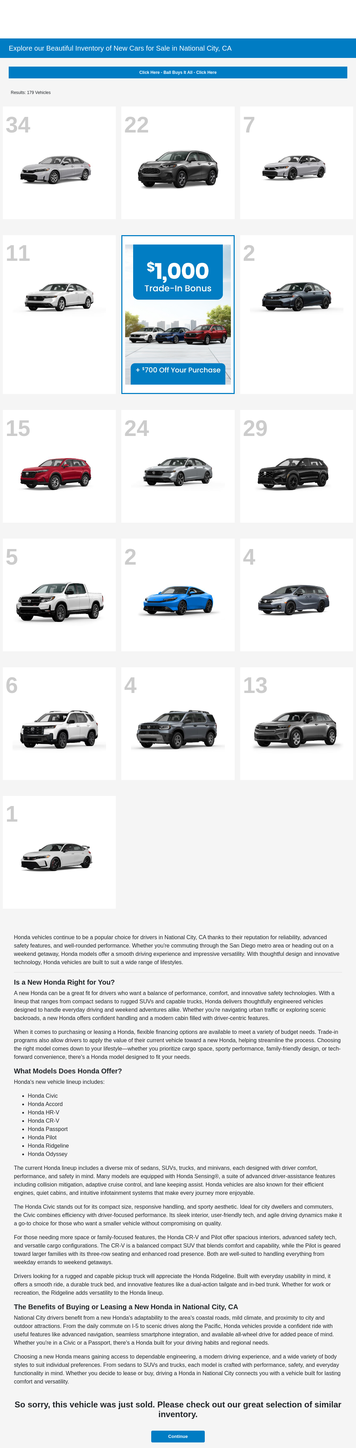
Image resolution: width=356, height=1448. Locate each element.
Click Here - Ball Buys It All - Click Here (178, 72)
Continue (178, 1436)
